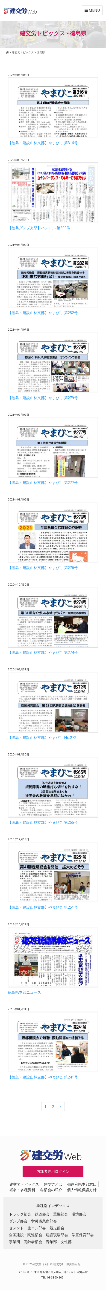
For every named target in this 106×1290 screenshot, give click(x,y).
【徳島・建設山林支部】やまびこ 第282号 (43, 312)
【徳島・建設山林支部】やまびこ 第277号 (43, 482)
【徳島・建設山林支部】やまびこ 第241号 (43, 1077)
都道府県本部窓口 (82, 1184)
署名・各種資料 (22, 1189)
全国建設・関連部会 (25, 1234)
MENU (92, 10)
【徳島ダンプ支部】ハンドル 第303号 (39, 227)
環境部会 (79, 1214)
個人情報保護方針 (82, 1189)
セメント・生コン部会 (27, 1227)
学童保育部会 (83, 1234)
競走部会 (57, 1227)
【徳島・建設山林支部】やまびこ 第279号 (43, 397)
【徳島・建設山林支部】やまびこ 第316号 (43, 142)
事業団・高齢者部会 (25, 1241)
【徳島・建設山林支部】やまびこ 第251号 (43, 907)
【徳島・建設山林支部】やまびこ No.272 (42, 737)
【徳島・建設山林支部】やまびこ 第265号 (43, 822)
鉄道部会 (42, 1214)
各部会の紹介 (51, 1189)
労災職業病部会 (44, 1221)
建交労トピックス (24, 1184)
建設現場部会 (57, 1234)
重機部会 (60, 1214)
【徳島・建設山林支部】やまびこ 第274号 (43, 652)
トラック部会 (20, 1214)
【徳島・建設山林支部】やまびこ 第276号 (43, 567)
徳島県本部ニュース (24, 992)
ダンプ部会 (18, 1221)
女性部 (66, 1241)
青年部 (51, 1241)
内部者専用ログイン (53, 1171)
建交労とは (53, 1184)
